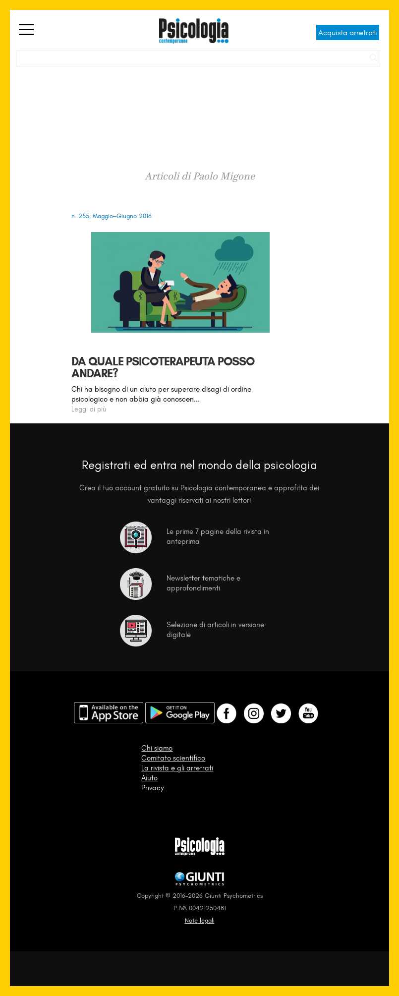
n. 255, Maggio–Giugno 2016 (111, 216)
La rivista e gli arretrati (177, 767)
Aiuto (149, 777)
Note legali (200, 920)
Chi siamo (156, 748)
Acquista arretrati (347, 32)
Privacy (152, 787)
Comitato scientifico (173, 758)
